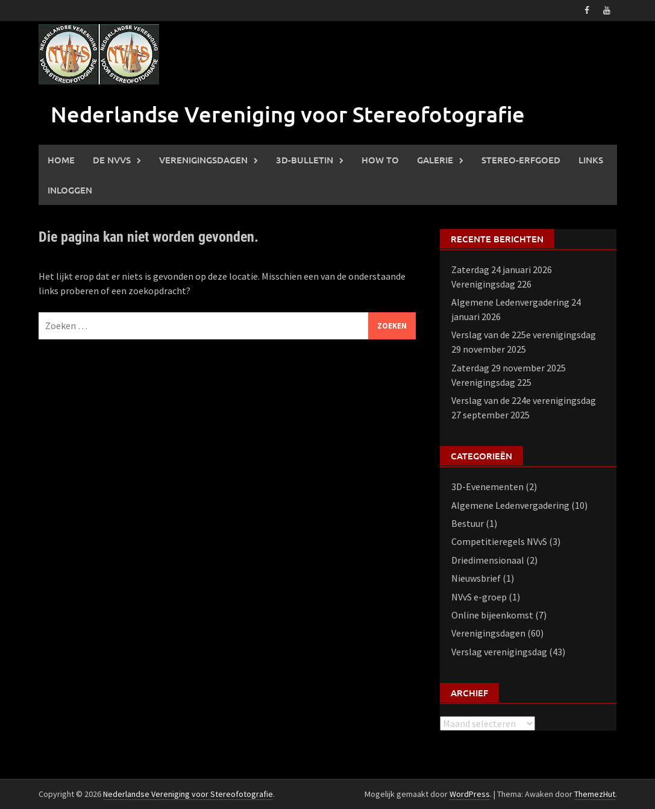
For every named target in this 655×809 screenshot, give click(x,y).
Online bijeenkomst (492, 615)
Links (590, 160)
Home (61, 160)
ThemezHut (594, 794)
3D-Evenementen (487, 486)
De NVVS (112, 160)
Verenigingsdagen (203, 160)
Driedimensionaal (487, 560)
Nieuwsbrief (476, 578)
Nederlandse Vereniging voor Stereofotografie (288, 114)
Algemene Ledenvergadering (510, 505)
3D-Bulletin (304, 160)
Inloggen (70, 190)
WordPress (470, 794)
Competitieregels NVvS (499, 541)
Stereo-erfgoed (520, 160)
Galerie (435, 160)
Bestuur (467, 523)
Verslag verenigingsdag (499, 652)
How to (380, 160)
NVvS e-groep (479, 597)
